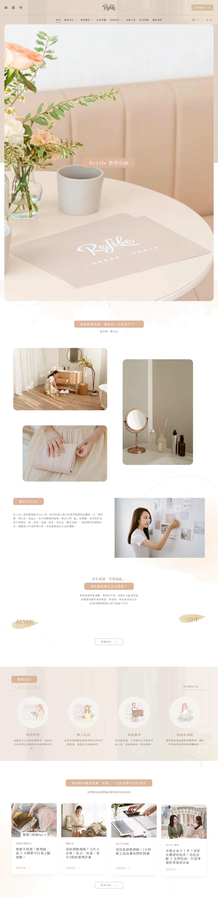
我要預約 (117, 20)
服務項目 (71, 20)
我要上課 (131, 19)
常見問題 (144, 19)
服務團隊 (87, 20)
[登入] (209, 19)
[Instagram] (13, 7)
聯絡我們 (157, 19)
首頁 (58, 19)
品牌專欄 (101, 19)
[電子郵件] (6, 7)
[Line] (20, 7)
